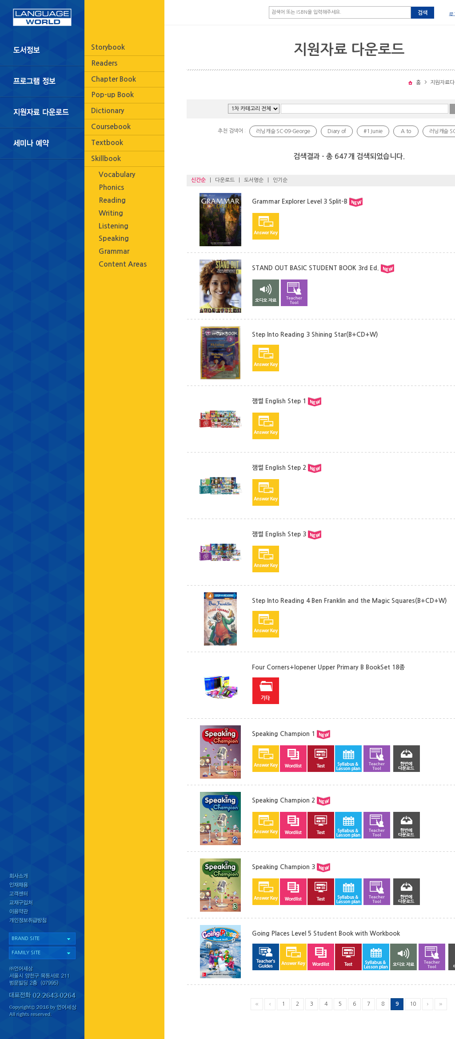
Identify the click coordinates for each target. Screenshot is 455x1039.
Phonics (111, 187)
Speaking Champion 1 (283, 734)
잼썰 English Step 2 (279, 467)
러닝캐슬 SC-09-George (283, 131)
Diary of (336, 131)
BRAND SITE (26, 938)
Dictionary (107, 110)
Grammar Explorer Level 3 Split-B (299, 201)
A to (406, 131)
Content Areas (123, 264)
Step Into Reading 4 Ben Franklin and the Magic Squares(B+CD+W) (349, 601)
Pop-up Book (112, 94)
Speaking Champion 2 (283, 800)
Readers (104, 63)
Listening (113, 226)
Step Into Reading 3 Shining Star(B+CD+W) (315, 334)
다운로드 (225, 180)
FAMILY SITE (26, 952)
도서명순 (253, 180)
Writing (111, 213)
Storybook (108, 47)
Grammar (114, 251)
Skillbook (106, 158)
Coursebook (111, 126)
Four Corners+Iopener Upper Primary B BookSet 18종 (328, 667)
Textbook (107, 142)
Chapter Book (113, 79)
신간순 (198, 180)
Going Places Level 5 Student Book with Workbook (326, 933)
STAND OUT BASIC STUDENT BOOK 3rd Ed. (315, 268)
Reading (112, 200)
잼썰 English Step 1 (279, 401)
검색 (422, 13)
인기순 (280, 180)
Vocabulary (117, 174)
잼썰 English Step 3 (279, 534)
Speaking (114, 238)
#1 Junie (373, 131)
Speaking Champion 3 (283, 867)
